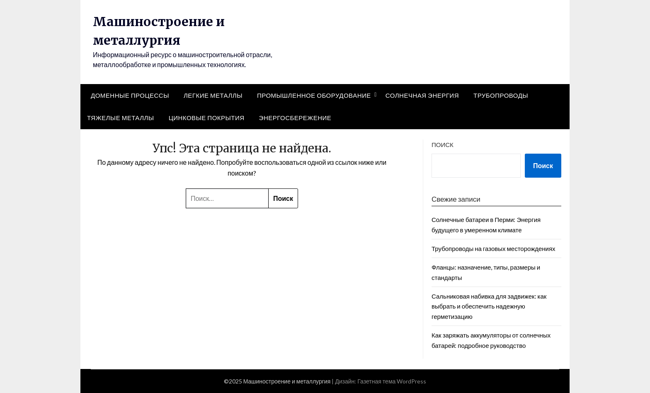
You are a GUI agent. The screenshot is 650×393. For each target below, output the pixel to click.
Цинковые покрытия (207, 117)
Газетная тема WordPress (391, 381)
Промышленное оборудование (314, 95)
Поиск (443, 144)
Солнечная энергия (422, 95)
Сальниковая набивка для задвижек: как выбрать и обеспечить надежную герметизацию (489, 306)
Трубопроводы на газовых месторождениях (493, 248)
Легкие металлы (213, 95)
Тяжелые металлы (120, 117)
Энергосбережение (295, 117)
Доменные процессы (130, 95)
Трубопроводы (500, 95)
